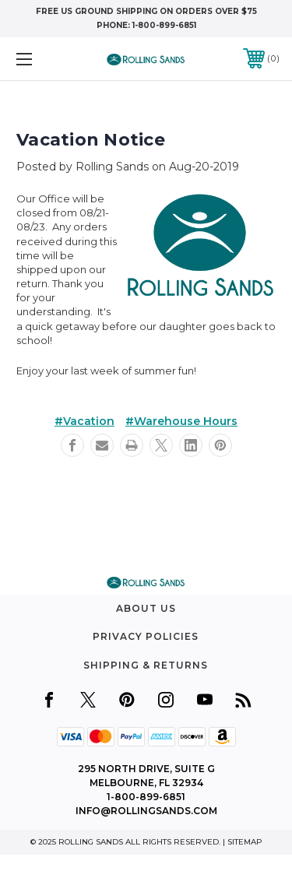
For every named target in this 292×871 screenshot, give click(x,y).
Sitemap (244, 842)
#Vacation (84, 421)
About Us (146, 608)
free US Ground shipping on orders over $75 (146, 11)
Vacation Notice (90, 139)
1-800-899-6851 (164, 25)
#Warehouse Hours (181, 421)
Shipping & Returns (145, 665)
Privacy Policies (146, 636)
